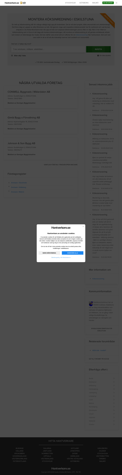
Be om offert (108, 3)
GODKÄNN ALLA (72, 253)
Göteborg (84, 3)
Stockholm (70, 3)
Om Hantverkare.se (66, 257)
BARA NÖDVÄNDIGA (49, 253)
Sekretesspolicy (55, 257)
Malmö (95, 3)
